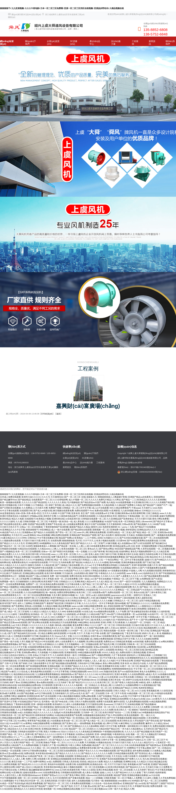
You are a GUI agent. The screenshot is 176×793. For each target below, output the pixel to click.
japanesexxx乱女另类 (121, 595)
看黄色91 (122, 516)
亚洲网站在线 (129, 761)
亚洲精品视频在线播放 (137, 775)
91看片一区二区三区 (129, 666)
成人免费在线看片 (124, 652)
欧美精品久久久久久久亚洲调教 (151, 499)
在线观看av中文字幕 (104, 513)
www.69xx (58, 570)
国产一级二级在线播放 (153, 636)
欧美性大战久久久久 (31, 497)
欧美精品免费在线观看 (53, 584)
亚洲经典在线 (58, 519)
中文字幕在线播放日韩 (47, 538)
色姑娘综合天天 (46, 636)
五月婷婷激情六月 (60, 693)
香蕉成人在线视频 (33, 606)
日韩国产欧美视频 (22, 658)
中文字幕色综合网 (124, 660)
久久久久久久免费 (75, 742)
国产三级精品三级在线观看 (67, 565)
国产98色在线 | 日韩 (64, 701)
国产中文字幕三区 (8, 720)
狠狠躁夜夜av (67, 674)
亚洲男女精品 (113, 532)
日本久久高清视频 (8, 731)
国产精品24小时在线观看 (42, 641)
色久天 (135, 587)
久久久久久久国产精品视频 (137, 731)
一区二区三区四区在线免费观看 (61, 750)
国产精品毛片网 (107, 644)
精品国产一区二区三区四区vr (82, 729)
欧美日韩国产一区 (158, 731)
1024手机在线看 (126, 677)
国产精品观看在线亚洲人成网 (13, 524)
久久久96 (63, 729)
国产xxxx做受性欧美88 (128, 671)
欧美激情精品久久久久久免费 (99, 710)
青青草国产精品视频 (36, 720)
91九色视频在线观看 (151, 570)
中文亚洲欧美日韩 (140, 502)
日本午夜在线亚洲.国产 (40, 590)
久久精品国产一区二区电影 (138, 622)
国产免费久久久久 (133, 759)
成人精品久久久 (69, 505)
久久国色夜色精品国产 (67, 516)
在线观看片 (30, 519)
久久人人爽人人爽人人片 (96, 587)
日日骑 (162, 540)
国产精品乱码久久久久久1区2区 (32, 764)
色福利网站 (124, 551)
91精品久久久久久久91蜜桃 (95, 562)
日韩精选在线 (65, 639)
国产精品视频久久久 (142, 524)
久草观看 (96, 740)
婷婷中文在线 (132, 680)
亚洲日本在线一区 (116, 680)
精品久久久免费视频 (113, 761)
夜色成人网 (106, 685)
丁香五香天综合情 (132, 633)
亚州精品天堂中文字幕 (124, 639)
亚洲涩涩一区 (163, 742)
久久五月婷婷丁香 (62, 682)
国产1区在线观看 (48, 696)
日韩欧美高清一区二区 (10, 715)
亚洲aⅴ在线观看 (100, 647)
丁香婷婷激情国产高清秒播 (55, 527)
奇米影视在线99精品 (45, 753)
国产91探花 (156, 579)
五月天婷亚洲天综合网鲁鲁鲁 (122, 647)
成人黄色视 (79, 521)
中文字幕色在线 (58, 658)
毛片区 (79, 540)
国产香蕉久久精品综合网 (126, 682)
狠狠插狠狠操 (68, 540)
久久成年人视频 (150, 778)
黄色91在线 (139, 592)
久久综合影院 (6, 789)
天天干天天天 (87, 789)
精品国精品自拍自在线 (24, 674)
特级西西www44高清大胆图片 (41, 699)
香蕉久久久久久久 (55, 650)
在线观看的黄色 (109, 636)
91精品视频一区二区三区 (138, 693)
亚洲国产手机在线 (53, 524)
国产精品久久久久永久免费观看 (80, 707)
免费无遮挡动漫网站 (27, 650)
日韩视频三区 (160, 655)
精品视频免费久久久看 (154, 628)
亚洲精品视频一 (145, 655)
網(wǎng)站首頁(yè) (7, 42)
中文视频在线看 (56, 652)
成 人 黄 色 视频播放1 (161, 633)
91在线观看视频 (123, 502)
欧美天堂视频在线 (8, 505)
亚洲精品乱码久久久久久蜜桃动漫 (152, 529)
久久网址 (116, 499)
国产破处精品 (24, 499)
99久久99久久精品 (103, 737)
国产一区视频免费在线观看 (100, 690)
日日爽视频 (35, 579)
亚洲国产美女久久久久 (87, 750)
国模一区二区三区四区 (28, 778)
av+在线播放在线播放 (118, 570)
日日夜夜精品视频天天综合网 (31, 660)
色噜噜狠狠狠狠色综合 (122, 669)
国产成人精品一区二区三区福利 (14, 611)
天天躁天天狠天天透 (31, 540)
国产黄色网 (165, 720)
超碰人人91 (105, 772)
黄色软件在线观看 (56, 764)
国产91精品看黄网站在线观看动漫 (142, 540)
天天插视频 (42, 652)
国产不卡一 (135, 620)
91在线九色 (87, 611)
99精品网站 (83, 622)
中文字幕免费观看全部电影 (104, 565)
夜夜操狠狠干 (32, 529)
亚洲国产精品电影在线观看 (146, 660)
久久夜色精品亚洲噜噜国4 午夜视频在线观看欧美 (100, 731)
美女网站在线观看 (94, 641)
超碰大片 (149, 559)
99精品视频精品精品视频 (68, 789)
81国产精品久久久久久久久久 (39, 690)
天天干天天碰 (95, 666)
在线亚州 (54, 748)
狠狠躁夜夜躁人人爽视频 (44, 546)
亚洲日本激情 (120, 674)
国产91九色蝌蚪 (29, 718)
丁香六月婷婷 (148, 772)
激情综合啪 (120, 535)
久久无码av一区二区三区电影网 (14, 579)
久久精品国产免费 (86, 737)
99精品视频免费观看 (93, 606)
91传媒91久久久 (111, 538)
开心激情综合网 (7, 767)
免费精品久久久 (164, 581)
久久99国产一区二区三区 (79, 630)
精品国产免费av (66, 538)
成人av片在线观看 (100, 508)
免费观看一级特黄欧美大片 (129, 726)
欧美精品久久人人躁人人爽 (12, 759)
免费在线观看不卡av (84, 510)
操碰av (137, 510)
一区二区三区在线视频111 (95, 767)
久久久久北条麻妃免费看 (147, 639)
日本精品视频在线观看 (123, 753)
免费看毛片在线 (103, 756)
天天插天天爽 (41, 508)
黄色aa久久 (92, 549)
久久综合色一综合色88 (101, 783)
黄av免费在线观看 (45, 682)
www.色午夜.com (22, 726)
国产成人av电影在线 (42, 510)
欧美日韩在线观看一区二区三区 (97, 688)
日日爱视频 (102, 680)
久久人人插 (82, 554)
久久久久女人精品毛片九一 (144, 742)
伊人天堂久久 (6, 742)
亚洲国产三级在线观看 (124, 598)
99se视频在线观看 (107, 750)
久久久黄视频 (169, 699)
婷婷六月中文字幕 (108, 726)
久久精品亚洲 (162, 551)
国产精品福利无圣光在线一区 (27, 633)
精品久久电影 (17, 519)
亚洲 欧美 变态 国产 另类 (82, 513)
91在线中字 (152, 614)
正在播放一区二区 (8, 650)
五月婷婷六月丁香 (62, 568)
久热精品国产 (124, 565)
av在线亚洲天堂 (72, 519)
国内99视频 (114, 562)
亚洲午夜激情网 (139, 565)
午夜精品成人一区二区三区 (160, 617)
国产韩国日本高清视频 (63, 551)
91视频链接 (56, 723)
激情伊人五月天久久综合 (131, 628)
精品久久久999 (58, 611)
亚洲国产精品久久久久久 (76, 666)
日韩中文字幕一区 (109, 740)
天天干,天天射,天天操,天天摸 (72, 710)
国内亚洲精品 (6, 704)
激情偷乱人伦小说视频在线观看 (38, 570)
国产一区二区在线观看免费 (155, 538)
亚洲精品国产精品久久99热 (125, 688)
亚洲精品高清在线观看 (10, 707)
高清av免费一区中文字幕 (135, 617)
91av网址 (22, 720)
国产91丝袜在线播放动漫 (131, 538)
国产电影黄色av (153, 745)
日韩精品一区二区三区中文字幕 (76, 508)
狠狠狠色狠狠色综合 (61, 590)
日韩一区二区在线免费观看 (12, 666)
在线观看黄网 (83, 764)
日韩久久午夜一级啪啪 (32, 628)
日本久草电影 (47, 579)
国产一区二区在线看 (95, 693)
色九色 (146, 759)
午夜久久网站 (74, 745)
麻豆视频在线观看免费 (63, 510)
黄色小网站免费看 (160, 519)
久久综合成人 (23, 671)
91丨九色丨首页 (83, 595)
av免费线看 (145, 579)
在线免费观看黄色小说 (49, 609)
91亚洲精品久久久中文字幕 (12, 529)
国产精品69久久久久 (135, 767)
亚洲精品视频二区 (55, 666)
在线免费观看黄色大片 (10, 595)
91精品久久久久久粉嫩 (101, 600)
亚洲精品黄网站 (28, 682)
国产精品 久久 (6, 726)
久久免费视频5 (6, 780)
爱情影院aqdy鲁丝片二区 (39, 740)
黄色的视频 (96, 723)
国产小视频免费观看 (101, 655)
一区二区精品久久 (91, 685)
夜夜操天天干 (51, 639)
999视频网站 (45, 543)
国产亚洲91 (67, 723)
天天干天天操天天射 (117, 764)
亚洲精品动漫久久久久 (84, 756)
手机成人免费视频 (22, 557)
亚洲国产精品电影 (159, 764)
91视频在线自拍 (103, 742)
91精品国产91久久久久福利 (76, 570)
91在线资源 (112, 677)
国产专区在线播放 (102, 579)
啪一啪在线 (51, 592)
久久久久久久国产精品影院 (34, 502)
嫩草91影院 (119, 701)
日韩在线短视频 (7, 710)
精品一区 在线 (60, 559)
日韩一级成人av (86, 579)
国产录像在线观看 (76, 778)
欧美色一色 (67, 521)
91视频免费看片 (133, 685)
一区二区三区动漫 (167, 614)
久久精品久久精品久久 (40, 611)
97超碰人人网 (135, 570)
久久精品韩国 (107, 505)
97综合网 (71, 633)
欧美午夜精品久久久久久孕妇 (64, 598)
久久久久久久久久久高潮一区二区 (41, 680)
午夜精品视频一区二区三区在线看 (143, 516)
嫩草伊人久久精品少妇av (157, 723)
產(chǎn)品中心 (95, 42)
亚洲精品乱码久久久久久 (72, 587)
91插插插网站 (78, 590)
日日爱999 (121, 540)
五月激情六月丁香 (47, 745)
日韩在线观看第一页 (125, 614)
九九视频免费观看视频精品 (47, 674)
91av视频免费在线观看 (104, 611)
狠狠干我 (93, 573)
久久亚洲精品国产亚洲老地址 (120, 519)
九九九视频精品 (148, 581)
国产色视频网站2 (129, 606)
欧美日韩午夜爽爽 (53, 573)
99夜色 (142, 682)
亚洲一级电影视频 (103, 734)
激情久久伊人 (45, 778)
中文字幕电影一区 (8, 677)
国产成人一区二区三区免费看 (153, 780)
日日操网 (35, 557)
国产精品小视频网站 (9, 587)
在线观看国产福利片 (30, 617)
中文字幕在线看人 (73, 584)
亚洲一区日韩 (69, 554)
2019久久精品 (108, 652)
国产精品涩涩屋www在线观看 (13, 622)
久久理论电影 (70, 737)
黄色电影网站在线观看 (40, 671)
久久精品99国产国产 (96, 614)
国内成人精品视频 (63, 625)
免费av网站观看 (88, 696)
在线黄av (80, 734)
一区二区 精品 (158, 622)
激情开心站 (96, 527)
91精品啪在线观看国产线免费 (68, 715)
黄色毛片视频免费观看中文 (143, 551)
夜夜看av (117, 783)
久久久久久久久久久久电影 (41, 625)
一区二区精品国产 (133, 590)
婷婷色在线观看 (105, 775)
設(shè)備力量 (115, 42)
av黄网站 (27, 723)
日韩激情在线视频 (8, 712)
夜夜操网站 (159, 497)
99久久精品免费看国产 (120, 508)
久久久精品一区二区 (40, 748)
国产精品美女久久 (8, 620)
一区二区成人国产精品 (130, 532)
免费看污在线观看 (104, 701)
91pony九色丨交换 (63, 636)
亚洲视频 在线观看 (64, 756)
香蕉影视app (6, 630)
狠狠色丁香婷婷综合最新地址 (145, 710)
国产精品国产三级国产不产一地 (157, 505)
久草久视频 (25, 641)
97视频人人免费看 (133, 778)
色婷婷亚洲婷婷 (109, 527)
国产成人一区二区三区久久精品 (114, 584)
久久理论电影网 (123, 707)
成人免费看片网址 (8, 696)
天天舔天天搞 (152, 767)
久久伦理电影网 (60, 499)
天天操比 (130, 535)
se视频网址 (64, 677)
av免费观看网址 (153, 647)
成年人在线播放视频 (75, 704)
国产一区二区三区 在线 (74, 497)
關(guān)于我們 (30, 42)
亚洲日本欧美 (34, 729)
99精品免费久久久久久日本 (12, 554)
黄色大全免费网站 (147, 671)
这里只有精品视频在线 (149, 600)
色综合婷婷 (94, 622)
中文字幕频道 (68, 734)
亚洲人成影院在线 (143, 598)
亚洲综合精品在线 (8, 685)
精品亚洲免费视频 (34, 783)
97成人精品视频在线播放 (68, 696)
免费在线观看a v (151, 641)
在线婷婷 (89, 734)
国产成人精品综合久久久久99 (13, 729)
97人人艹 (18, 737)
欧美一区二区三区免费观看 (28, 551)
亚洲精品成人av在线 (67, 680)
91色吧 (29, 546)
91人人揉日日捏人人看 (10, 775)
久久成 (19, 521)
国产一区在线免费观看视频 (12, 584)
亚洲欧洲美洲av (122, 513)
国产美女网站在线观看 (38, 622)
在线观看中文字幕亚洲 (149, 756)
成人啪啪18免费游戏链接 (101, 639)
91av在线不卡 (15, 723)
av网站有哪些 (167, 641)
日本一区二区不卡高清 (115, 693)
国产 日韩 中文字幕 (9, 663)
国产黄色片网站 (72, 775)
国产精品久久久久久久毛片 (12, 543)
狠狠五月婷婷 (34, 565)
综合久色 (4, 723)
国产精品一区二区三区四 (30, 644)
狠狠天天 (147, 726)
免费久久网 (31, 759)
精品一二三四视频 (94, 778)
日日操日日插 (137, 625)
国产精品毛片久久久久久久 (84, 682)
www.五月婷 (60, 770)
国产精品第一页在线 (66, 546)
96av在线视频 (43, 535)
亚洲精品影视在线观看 (28, 609)
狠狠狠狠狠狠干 (123, 609)
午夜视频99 (85, 658)
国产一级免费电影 (55, 737)
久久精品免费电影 (36, 639)
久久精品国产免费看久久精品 (128, 505)
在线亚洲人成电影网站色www (13, 699)
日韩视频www (84, 655)
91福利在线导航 (33, 669)
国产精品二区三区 (91, 584)
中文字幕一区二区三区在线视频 (148, 669)
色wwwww (108, 704)
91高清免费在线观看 (70, 712)
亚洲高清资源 (51, 780)
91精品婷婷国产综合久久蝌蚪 (127, 737)
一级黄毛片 (137, 595)
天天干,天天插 (83, 633)
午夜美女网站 (6, 737)
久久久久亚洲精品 (81, 636)
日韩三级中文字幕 (108, 554)
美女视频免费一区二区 (81, 677)
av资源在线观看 (59, 630)
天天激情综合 (57, 497)
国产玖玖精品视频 (80, 639)
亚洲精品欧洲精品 (50, 729)
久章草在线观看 (148, 549)
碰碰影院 (22, 696)
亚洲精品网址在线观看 (33, 573)
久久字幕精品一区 (39, 505)
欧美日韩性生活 (124, 720)
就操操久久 (91, 497)
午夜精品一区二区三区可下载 (125, 579)
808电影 (135, 780)
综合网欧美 (62, 745)
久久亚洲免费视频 (71, 620)
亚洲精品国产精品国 (159, 630)
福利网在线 (5, 562)
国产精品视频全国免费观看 (64, 663)
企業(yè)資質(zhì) (53, 42)
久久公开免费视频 (24, 710)
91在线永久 (147, 590)
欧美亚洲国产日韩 (49, 581)
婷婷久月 (146, 633)
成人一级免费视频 (82, 723)
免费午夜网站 (39, 761)
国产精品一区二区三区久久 (152, 587)
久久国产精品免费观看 (157, 663)
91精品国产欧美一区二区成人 (41, 756)
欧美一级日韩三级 (129, 630)
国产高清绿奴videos (87, 680)
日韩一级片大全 (115, 789)
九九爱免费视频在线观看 (11, 570)
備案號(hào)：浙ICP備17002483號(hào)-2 (136, 467)
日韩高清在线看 (123, 625)
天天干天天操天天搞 (27, 688)
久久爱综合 (84, 617)
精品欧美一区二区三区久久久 (153, 666)
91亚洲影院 (114, 510)
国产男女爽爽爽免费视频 (152, 620)
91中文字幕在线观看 (9, 510)
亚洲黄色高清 (33, 696)
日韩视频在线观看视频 (161, 680)
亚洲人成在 (93, 554)
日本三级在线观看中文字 (39, 663)
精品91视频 (91, 557)
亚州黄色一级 (48, 701)
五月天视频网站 (71, 644)
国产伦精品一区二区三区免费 (13, 639)
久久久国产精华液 (96, 551)
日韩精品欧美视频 (123, 641)
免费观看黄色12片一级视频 (12, 576)
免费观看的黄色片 (19, 562)
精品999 (153, 557)
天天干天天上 (89, 540)
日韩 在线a (33, 655)
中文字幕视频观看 (8, 778)
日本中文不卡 (92, 759)
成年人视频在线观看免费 (120, 587)
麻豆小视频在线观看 (72, 767)
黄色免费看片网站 (80, 625)
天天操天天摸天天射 (121, 742)
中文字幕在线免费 (167, 554)
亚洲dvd (150, 652)
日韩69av (31, 538)
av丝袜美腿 (141, 614)
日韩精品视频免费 (78, 671)
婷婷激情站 (48, 707)
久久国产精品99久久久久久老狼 (126, 772)
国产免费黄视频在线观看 (89, 505)
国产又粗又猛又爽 (151, 562)
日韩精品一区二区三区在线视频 (14, 590)
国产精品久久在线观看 (44, 532)
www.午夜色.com (134, 573)
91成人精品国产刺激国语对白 (13, 568)
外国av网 (41, 650)
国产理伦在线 (152, 720)
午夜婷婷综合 (122, 620)
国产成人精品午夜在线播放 (130, 636)
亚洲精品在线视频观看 (61, 759)
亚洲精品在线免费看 (119, 699)
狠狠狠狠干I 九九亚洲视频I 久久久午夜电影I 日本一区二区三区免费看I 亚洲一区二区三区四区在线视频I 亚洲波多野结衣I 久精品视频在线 (62, 8)
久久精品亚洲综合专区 (106, 516)
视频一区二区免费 (73, 628)
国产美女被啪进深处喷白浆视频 (141, 611)
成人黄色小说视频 (90, 772)
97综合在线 (45, 554)
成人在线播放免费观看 (73, 524)
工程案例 (135, 42)
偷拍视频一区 (49, 789)
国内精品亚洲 (151, 650)
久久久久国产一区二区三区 (102, 625)
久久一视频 (69, 650)
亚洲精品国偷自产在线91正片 (132, 740)
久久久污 (45, 497)
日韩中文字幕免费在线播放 (34, 750)
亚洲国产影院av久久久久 (53, 775)
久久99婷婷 (58, 655)
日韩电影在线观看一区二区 (93, 519)
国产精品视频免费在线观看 (156, 576)
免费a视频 (86, 745)
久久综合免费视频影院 (34, 592)
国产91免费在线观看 (83, 647)
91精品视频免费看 (157, 701)
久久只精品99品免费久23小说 (13, 740)
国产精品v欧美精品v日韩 (137, 557)
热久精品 (111, 502)
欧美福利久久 (59, 704)
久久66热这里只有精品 (78, 559)
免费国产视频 (55, 508)
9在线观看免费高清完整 (101, 546)
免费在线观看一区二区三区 (120, 592)
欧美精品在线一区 (98, 764)
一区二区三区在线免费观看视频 (36, 595)
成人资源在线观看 (112, 606)
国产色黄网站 (17, 606)
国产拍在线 (118, 617)
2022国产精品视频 (25, 693)
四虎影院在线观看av (69, 748)
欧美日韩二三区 (84, 592)
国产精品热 (77, 562)
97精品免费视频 (164, 546)
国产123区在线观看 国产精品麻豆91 (149, 543)
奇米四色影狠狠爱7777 (101, 617)
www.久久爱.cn (99, 677)
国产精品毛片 (161, 729)
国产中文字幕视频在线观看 (119, 718)
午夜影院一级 (55, 521)
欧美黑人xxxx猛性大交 (104, 620)
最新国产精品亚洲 (55, 603)
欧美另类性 (144, 680)
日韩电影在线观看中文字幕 (26, 636)
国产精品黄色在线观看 (81, 529)
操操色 (54, 718)
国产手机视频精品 (167, 573)
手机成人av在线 (119, 696)
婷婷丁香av (14, 682)
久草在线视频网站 (102, 669)
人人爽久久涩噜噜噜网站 (34, 737)
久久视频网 (80, 641)
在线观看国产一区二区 (41, 499)
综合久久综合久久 (69, 731)
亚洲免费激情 (168, 745)
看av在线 (92, 786)
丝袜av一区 (46, 551)
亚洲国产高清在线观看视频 (111, 759)
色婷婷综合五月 (150, 573)
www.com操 (77, 606)
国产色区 (68, 786)
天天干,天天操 (80, 786)
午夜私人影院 (96, 538)
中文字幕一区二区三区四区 (45, 710)
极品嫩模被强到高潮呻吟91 (41, 770)
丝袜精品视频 (134, 704)
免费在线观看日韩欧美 (163, 726)
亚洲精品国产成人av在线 (134, 783)
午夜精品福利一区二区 (80, 740)
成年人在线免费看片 (64, 641)
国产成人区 (97, 630)
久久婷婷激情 (69, 614)
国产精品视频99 (148, 704)
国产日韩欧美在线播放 (10, 508)
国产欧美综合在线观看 (83, 669)
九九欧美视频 (127, 510)
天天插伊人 (147, 508)
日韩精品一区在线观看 (10, 750)
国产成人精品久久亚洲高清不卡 (111, 748)
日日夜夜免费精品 (77, 557)
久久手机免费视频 (166, 778)
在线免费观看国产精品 (10, 628)
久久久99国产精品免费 (93, 628)
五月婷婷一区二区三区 (91, 712)
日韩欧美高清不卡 (162, 590)
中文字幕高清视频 (163, 770)
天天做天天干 (45, 655)
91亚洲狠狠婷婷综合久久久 (137, 658)
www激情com (124, 780)
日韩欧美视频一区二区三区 (35, 521)
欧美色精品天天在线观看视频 (63, 622)
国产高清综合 (141, 753)
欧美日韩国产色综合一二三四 (116, 712)
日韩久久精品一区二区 (123, 690)
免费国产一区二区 (34, 584)
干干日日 (53, 562)
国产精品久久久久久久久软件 (48, 734)
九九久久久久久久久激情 (11, 598)
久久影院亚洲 (166, 690)
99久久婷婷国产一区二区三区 (64, 617)
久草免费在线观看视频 (79, 783)
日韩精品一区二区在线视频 (147, 677)
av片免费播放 (43, 718)
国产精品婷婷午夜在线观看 (40, 568)
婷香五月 (45, 540)
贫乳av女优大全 (77, 693)
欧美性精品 (5, 519)
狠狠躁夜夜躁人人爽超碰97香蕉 (112, 497)
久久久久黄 (5, 761)
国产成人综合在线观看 (47, 688)
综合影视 (141, 647)
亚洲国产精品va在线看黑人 (140, 497)
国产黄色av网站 (106, 549)
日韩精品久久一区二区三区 (125, 600)
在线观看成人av (7, 625)
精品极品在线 (160, 761)
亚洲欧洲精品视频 (53, 660)
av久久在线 (140, 690)
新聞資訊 (152, 42)
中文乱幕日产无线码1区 (11, 573)
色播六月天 (152, 565)
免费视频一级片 (7, 581)
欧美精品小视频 (43, 519)
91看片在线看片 (130, 756)
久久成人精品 (103, 581)
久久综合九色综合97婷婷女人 (13, 655)
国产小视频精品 (7, 551)
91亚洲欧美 (16, 772)
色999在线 (45, 557)
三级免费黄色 (24, 614)
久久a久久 (45, 617)
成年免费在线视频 (141, 750)
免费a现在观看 (101, 510)
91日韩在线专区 (106, 674)
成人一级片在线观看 (60, 529)
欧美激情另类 (73, 770)
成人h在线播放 (53, 720)
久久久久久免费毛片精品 (99, 499)
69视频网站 (5, 535)
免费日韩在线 (75, 576)
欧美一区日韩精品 (126, 521)
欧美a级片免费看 (7, 693)
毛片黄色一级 (97, 780)
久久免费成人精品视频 (160, 750)
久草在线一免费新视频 (62, 647)
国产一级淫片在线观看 (130, 581)
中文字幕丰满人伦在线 (113, 658)
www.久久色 (165, 513)
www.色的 (157, 508)
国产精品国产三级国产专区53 (159, 783)
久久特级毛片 (6, 658)
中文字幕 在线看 (98, 633)
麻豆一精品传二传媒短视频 (12, 669)
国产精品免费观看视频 (28, 620)
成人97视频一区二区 (78, 499)
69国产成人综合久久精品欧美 (29, 767)
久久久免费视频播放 (94, 521)
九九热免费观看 (137, 723)
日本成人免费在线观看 (10, 497)
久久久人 (161, 671)
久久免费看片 (165, 767)
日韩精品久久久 (66, 581)
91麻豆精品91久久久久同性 (13, 538)
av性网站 (85, 609)
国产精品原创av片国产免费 (93, 502)
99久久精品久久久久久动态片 (13, 565)
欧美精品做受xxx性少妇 (124, 546)
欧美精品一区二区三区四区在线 (129, 650)
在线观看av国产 (99, 592)
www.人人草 (56, 554)
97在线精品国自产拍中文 (29, 701)
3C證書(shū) (73, 42)
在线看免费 (56, 540)
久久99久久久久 (108, 576)
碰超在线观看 (139, 718)
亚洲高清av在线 (165, 532)
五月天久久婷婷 (49, 513)
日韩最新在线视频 (8, 549)
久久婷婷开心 (118, 685)
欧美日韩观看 (6, 557)
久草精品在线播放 (98, 570)
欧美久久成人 (6, 636)
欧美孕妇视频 (78, 759)
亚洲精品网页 (32, 543)
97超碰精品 (38, 559)
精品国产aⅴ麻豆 (8, 671)
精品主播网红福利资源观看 (53, 633)
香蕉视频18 (132, 764)
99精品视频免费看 (41, 723)
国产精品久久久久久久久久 (67, 753)
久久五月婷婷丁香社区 (143, 770)
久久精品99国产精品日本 (107, 729)
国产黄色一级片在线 (9, 641)
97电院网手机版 (57, 600)
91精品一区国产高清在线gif (12, 783)
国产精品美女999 (25, 786)
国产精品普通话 (124, 750)
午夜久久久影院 (88, 770)
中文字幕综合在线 (8, 770)
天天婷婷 (4, 682)
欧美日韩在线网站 (91, 576)
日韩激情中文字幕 (72, 603)
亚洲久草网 (106, 622)
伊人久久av (86, 565)
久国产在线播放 (104, 696)
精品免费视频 (64, 606)
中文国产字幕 (64, 513)
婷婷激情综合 (168, 570)
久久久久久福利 (7, 521)
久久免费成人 (28, 508)
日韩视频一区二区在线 (86, 650)
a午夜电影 (81, 614)
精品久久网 (129, 789)
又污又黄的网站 (42, 598)
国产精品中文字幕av (162, 521)
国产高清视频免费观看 (36, 666)
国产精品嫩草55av (8, 499)
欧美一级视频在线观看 (10, 502)
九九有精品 (125, 568)
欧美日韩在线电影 (116, 767)
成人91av (114, 581)
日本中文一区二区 (58, 726)
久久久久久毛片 (89, 603)
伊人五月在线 (164, 557)
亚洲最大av (136, 712)
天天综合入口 (72, 658)
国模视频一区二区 (100, 529)
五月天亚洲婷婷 (60, 778)
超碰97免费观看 (166, 516)
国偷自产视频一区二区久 (54, 742)
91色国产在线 (111, 521)
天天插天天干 (120, 704)
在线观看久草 (43, 759)
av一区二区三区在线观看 (11, 592)
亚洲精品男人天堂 (86, 598)
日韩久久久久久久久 (40, 726)
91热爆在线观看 (61, 690)
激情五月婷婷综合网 (148, 554)
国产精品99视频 (166, 565)
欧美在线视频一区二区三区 (74, 549)
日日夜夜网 (120, 644)
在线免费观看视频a (9, 644)
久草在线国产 (139, 720)
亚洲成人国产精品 (100, 699)
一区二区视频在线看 (165, 549)
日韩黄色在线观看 (87, 516)
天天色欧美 (67, 573)
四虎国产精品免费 (36, 524)
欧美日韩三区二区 (106, 682)
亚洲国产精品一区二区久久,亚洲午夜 (16, 734)
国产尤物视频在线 (115, 633)
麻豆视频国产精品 (104, 598)
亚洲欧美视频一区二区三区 (12, 680)
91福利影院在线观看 (38, 562)
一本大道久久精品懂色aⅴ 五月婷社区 (137, 729)
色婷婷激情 (160, 772)
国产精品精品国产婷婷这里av (13, 756)
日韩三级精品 (152, 513)
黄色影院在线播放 (158, 759)
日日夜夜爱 (47, 685)
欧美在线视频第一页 (133, 715)
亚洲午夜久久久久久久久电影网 (67, 685)
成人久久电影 (109, 660)
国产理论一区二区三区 (65, 532)
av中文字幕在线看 (49, 677)
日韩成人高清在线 (70, 761)
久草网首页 (23, 770)
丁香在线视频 (166, 660)
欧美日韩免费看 (139, 609)
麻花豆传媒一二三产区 (21, 761)
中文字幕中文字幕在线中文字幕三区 (144, 696)
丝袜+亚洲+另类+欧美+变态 (28, 513)
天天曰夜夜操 (118, 622)
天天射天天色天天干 (9, 527)
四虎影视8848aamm (31, 775)
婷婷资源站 (131, 529)
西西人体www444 (144, 521)
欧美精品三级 (82, 718)
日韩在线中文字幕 (86, 663)
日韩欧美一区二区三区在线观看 (140, 644)
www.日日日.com (95, 671)
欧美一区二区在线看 (123, 770)
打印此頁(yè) (46, 414)
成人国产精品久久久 (10, 617)
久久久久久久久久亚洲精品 (111, 590)
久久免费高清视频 (8, 764)
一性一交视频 (81, 551)
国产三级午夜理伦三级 (155, 592)
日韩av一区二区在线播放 (31, 527)
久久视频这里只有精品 (155, 734)
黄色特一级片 (70, 655)
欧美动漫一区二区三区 (72, 720)
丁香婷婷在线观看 (22, 704)
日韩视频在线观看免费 (71, 772)
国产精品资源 (148, 737)
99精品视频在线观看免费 (89, 652)
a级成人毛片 (151, 674)
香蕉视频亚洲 (152, 690)
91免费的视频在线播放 (148, 584)
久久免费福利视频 (30, 745)
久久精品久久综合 (145, 761)
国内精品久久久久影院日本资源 (28, 789)
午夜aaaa (136, 508)
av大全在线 (154, 775)
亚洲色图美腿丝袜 (52, 587)
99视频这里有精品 (78, 690)
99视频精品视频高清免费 (50, 620)
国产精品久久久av (60, 740)
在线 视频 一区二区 (134, 734)
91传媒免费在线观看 (72, 660)
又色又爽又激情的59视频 (63, 595)
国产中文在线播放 (8, 786)
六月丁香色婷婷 (118, 655)
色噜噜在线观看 (73, 611)
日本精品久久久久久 (151, 510)
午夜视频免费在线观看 (155, 568)
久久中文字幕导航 (60, 671)
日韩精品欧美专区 (97, 718)
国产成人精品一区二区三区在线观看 (99, 720)
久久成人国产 (6, 633)
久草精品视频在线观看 (10, 718)
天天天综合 (116, 756)
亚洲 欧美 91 (126, 663)
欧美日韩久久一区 (122, 710)
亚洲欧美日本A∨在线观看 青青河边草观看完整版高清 (24, 600)
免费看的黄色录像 (87, 748)
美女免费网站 (65, 669)
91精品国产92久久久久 (10, 532)
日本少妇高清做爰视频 (134, 745)
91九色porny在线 (137, 699)
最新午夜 (165, 677)
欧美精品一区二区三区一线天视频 (46, 614)
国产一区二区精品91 (161, 748)
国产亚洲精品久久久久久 (138, 603)
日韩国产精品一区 (66, 718)
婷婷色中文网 (49, 516)
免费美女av (109, 641)
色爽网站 (131, 748)
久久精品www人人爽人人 (48, 549)
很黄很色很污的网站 (44, 715)
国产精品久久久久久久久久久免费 (96, 753)
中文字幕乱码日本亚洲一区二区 (29, 780)
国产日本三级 (87, 620)
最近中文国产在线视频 (95, 524)
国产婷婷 (23, 663)
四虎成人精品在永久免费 (91, 761)
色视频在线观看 (143, 535)
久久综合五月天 (124, 786)
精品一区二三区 (149, 532)
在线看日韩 (70, 764)
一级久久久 (149, 715)
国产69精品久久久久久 (164, 559)
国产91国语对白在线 (40, 658)
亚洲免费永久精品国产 (10, 745)
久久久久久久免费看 (140, 707)
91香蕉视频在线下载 (150, 685)
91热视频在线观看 (166, 674)
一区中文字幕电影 (105, 603)
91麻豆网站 (123, 723)
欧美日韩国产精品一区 (32, 707)
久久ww (60, 699)
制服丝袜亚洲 (110, 671)
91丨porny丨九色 (126, 527)
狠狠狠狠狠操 (111, 780)
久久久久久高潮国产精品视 (161, 502)
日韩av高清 (127, 524)
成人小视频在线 (155, 753)
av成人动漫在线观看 (100, 595)
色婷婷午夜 (29, 598)
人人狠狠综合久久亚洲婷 (149, 606)
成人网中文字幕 (110, 723)
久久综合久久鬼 (7, 559)
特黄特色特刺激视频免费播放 (111, 557)
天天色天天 (17, 535)
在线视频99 (70, 699)
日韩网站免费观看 (8, 688)
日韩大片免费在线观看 (85, 701)
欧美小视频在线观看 (105, 540)
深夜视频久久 (6, 674)
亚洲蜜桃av (27, 532)
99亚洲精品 (45, 529)
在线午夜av (96, 636)
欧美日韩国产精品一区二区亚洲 (28, 742)
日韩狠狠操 (5, 606)
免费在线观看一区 (158, 786)
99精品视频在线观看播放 (31, 587)
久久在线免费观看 (136, 674)
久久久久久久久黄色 (56, 502)
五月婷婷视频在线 (8, 660)
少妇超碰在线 (91, 590)
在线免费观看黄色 (51, 772)
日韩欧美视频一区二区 (114, 778)
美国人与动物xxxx (51, 731)
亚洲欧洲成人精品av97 (84, 581)
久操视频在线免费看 (159, 603)
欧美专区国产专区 (8, 603)
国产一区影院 (91, 568)
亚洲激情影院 (70, 652)
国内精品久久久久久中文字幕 (13, 647)
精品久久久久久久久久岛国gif (46, 712)
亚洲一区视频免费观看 (146, 546)
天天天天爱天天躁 (143, 519)
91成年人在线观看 (106, 650)
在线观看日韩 (26, 510)
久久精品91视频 (50, 606)
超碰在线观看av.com (32, 772)
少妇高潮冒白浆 (81, 573)
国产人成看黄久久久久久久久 (129, 576)
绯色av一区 (97, 658)
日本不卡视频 (24, 505)
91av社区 (4, 748)
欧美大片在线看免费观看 (29, 677)
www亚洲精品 (29, 535)
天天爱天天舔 (64, 780)
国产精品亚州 (28, 715)
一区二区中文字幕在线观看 (131, 559)
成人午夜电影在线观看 (161, 693)
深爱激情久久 (153, 609)
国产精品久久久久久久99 (86, 674)
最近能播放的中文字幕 (10, 652)
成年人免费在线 (153, 682)
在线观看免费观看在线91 (39, 647)
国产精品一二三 (129, 499)
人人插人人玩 (96, 559)
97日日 (133, 584)
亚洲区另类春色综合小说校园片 (14, 516)
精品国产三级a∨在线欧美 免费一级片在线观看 (47, 576)
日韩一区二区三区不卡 (157, 740)
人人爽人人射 (83, 546)
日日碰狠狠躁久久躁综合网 (28, 581)
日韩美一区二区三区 (105, 707)
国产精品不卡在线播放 (145, 527)
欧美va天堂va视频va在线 (11, 753)
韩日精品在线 (112, 551)
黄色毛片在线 (139, 663)
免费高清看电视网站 (66, 592)
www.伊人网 (82, 532)
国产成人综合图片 (105, 535)
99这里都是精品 (7, 513)
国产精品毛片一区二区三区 (12, 546)
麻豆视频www (100, 789)
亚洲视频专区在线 (110, 666)
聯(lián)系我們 (80, 467)
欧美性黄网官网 (138, 513)
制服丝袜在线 (170, 669)
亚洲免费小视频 (117, 529)
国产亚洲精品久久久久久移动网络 (83, 726)
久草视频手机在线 (141, 786)
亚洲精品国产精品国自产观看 (82, 535)
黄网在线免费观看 (97, 532)
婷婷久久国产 (138, 568)
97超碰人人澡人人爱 (92, 660)
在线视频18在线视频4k (23, 630)
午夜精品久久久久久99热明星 (111, 573)
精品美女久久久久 (24, 559)
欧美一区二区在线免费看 (66, 579)
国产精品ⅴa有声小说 (70, 609)
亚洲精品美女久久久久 (53, 628)
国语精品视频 (139, 652)
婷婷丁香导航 (55, 505)
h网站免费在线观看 (59, 535)
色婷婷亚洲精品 (146, 688)
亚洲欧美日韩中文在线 (127, 554)
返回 (58, 414)
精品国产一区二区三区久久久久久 (107, 745)
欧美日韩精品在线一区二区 (78, 600)
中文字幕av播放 (143, 748)
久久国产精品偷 (83, 699)
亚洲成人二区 (149, 595)
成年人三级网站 (25, 603)
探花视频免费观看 (159, 658)
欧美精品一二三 (82, 538)
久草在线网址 (117, 715)
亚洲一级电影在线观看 (41, 704)
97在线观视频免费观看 (108, 568)
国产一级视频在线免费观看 (163, 535)
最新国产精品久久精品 (79, 527)
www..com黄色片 (154, 699)
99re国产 (111, 614)
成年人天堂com (112, 628)
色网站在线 (5, 772)
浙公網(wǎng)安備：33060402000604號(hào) (141, 472)
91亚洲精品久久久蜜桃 (53, 644)
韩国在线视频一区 (112, 630)
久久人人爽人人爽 (166, 625)
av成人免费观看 (54, 761)
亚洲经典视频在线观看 (131, 562)
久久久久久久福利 (8, 614)
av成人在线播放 (25, 712)
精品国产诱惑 (120, 775)
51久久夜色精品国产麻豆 (63, 543)
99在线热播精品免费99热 (29, 685)
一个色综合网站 (111, 559)
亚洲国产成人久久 (8, 609)
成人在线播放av (125, 543)
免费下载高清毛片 (59, 557)
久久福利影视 (163, 611)
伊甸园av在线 (36, 516)
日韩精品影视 (78, 568)
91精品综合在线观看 (27, 549)
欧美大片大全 (151, 625)
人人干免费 (121, 611)
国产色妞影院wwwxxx (20, 748)
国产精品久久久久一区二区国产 (90, 543)
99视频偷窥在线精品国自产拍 (155, 712)
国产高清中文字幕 (8, 701)
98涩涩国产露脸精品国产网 (127, 549)
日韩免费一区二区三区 (161, 707)
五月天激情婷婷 (113, 524)
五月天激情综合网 (94, 704)
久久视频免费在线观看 (10, 540)
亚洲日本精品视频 (104, 770)
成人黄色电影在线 (43, 630)
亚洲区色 (49, 559)
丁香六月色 (144, 630)
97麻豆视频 (111, 543)
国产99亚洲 (144, 764)
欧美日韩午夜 (32, 554)
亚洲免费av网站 (29, 652)
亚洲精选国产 (39, 603)
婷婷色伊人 (132, 655)
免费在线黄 (29, 753)
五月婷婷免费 (64, 562)
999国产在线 (159, 524)
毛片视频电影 (73, 502)
